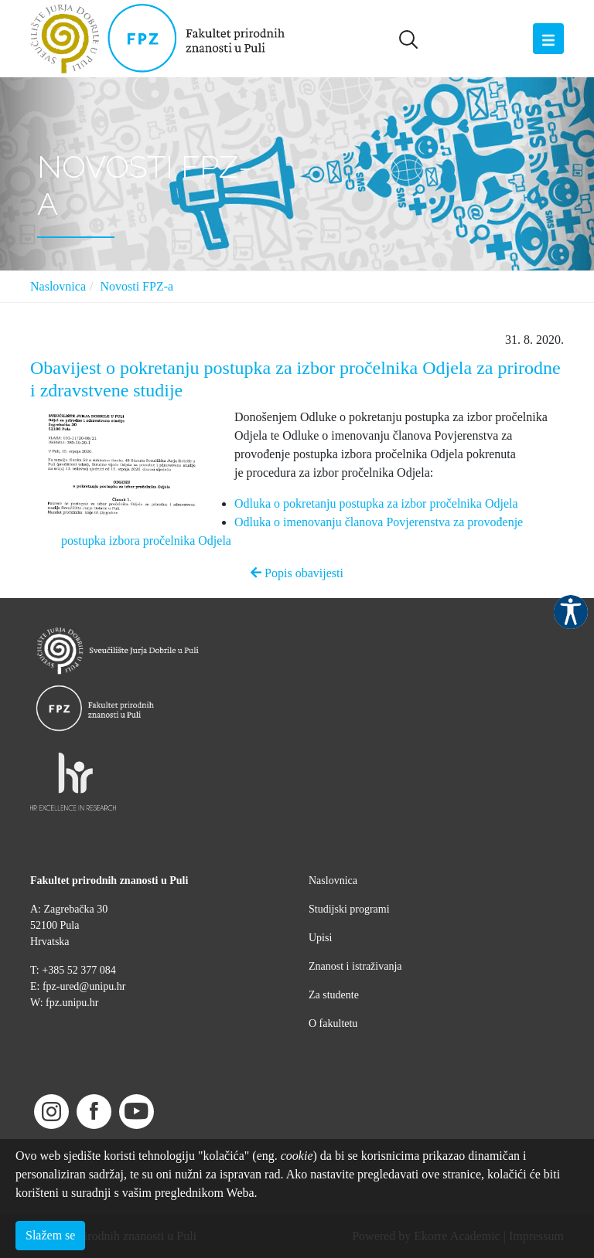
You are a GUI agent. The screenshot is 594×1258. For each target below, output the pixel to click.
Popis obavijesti (297, 573)
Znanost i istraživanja (355, 966)
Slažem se (50, 1235)
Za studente (334, 995)
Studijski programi (349, 909)
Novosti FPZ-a (136, 286)
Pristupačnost (571, 612)
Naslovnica (58, 286)
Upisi (320, 938)
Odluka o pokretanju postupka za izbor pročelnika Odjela (376, 503)
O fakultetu (333, 1023)
